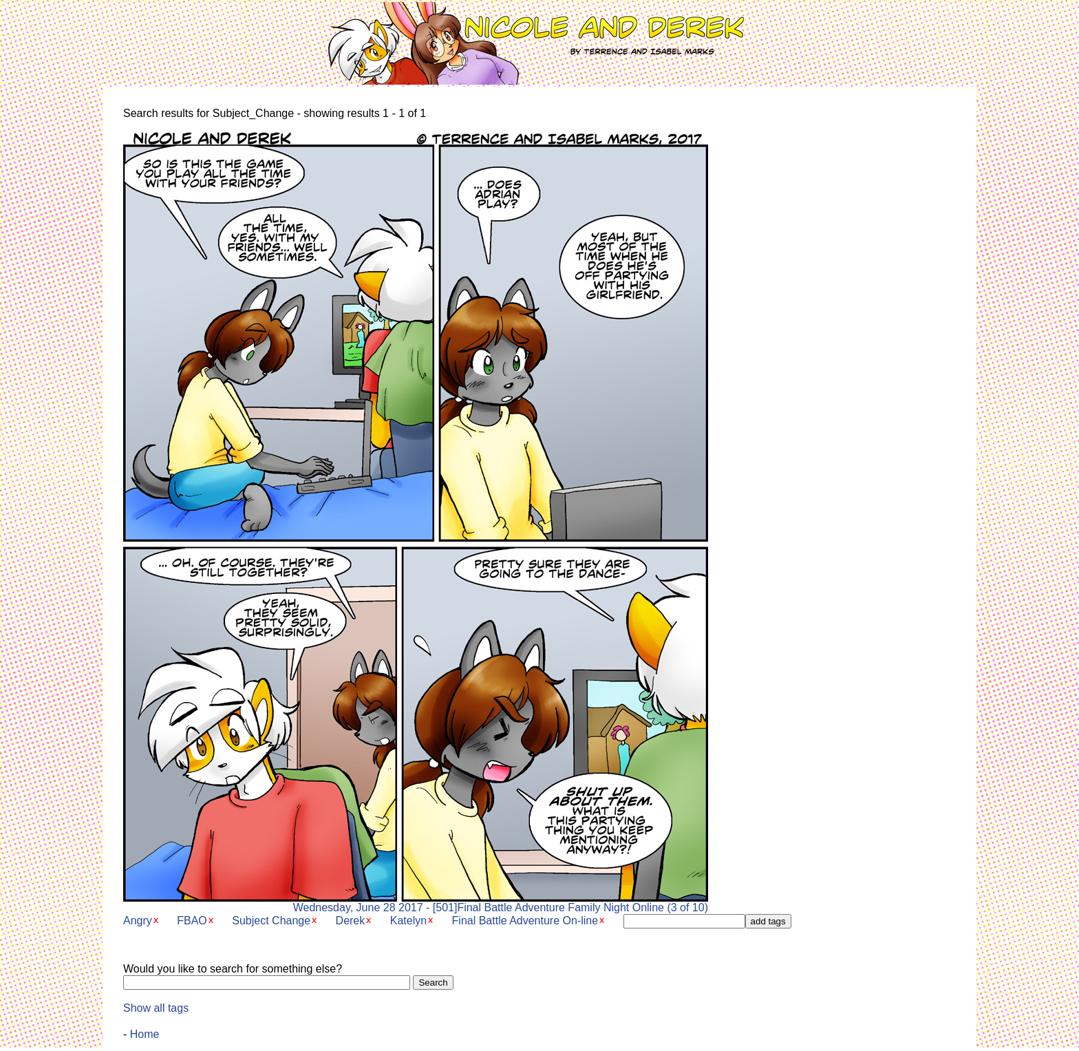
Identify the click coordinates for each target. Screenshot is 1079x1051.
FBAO (192, 920)
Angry (137, 920)
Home (145, 1034)
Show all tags (156, 1008)
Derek (350, 920)
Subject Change (271, 920)
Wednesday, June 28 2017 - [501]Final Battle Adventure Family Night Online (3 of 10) (415, 902)
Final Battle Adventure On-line (525, 920)
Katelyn (408, 920)
